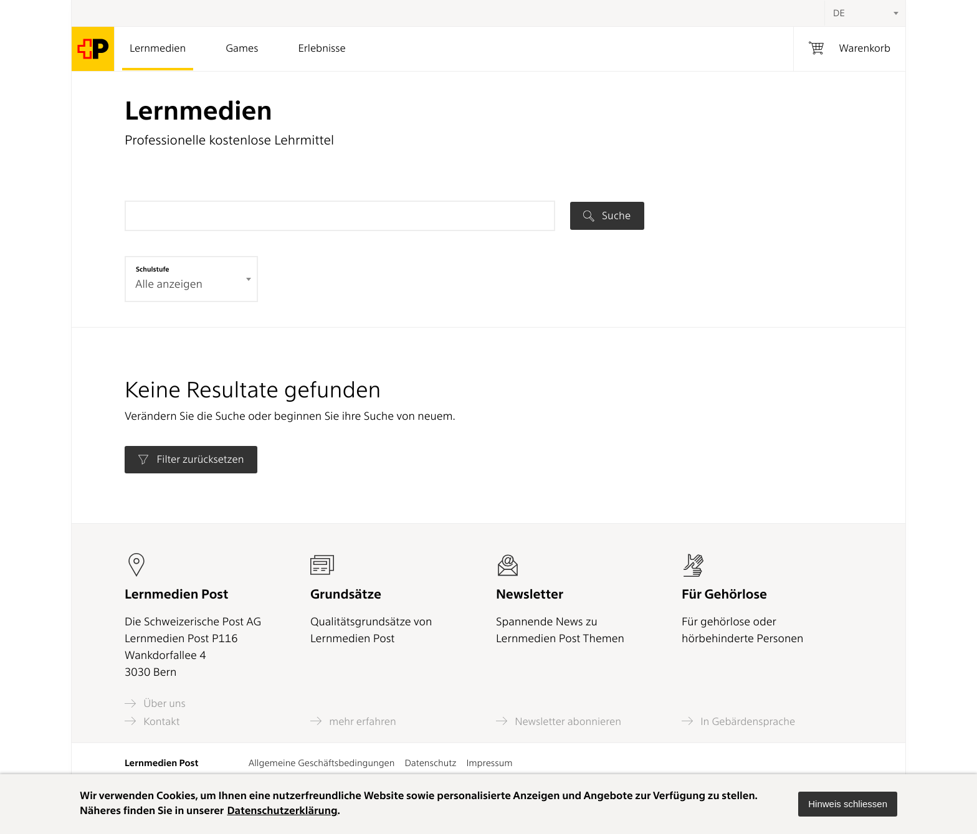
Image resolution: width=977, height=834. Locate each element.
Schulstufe (152, 269)
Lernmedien (158, 48)
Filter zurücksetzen (191, 459)
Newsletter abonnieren (558, 721)
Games (242, 48)
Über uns (155, 703)
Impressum (489, 763)
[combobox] (864, 13)
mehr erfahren (353, 721)
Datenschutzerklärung (282, 811)
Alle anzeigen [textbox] (169, 284)
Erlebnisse (321, 48)
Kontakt (152, 721)
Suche (607, 215)
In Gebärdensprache (738, 721)
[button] (847, 804)
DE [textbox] (839, 13)
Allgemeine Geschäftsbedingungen (322, 763)
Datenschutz (430, 763)
